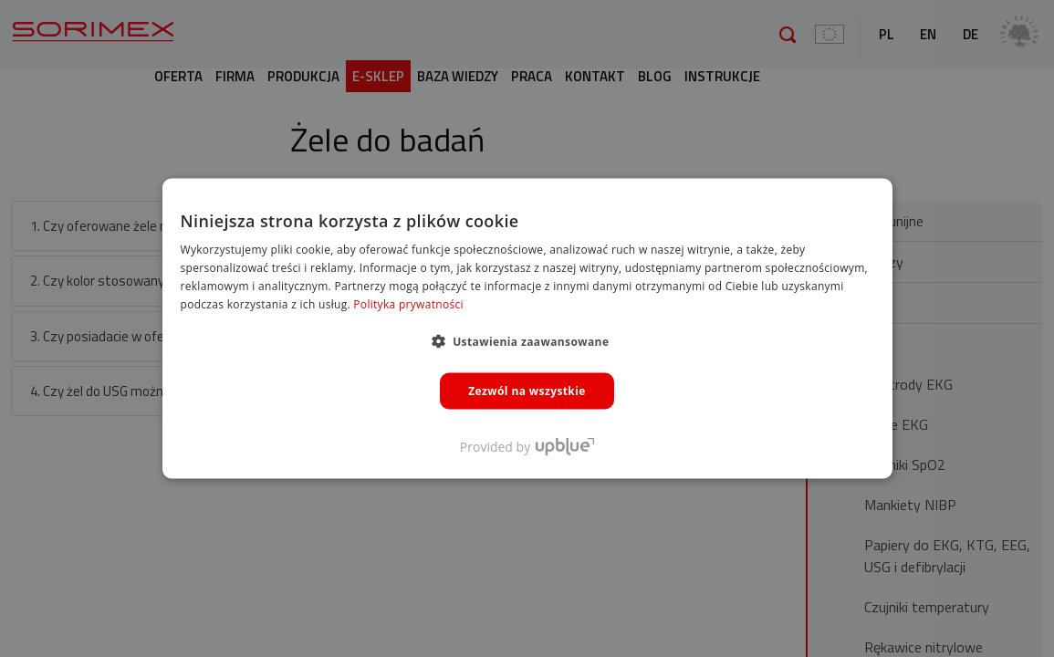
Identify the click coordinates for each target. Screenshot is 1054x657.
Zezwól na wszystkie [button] (527, 390)
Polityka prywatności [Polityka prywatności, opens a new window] (408, 303)
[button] (527, 340)
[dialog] (527, 328)
